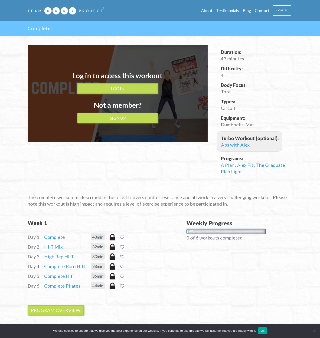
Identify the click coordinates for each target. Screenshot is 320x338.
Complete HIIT (59, 276)
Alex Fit (245, 165)
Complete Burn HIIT (65, 266)
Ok (262, 330)
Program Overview (55, 310)
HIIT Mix (53, 246)
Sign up (118, 118)
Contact (262, 10)
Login (281, 10)
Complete (54, 237)
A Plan (228, 165)
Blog (247, 10)
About (206, 10)
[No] (314, 330)
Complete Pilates (62, 286)
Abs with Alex (235, 145)
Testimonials (227, 10)
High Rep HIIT (59, 256)
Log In (117, 88)
